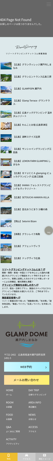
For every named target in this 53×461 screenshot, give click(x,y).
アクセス (26, 458)
